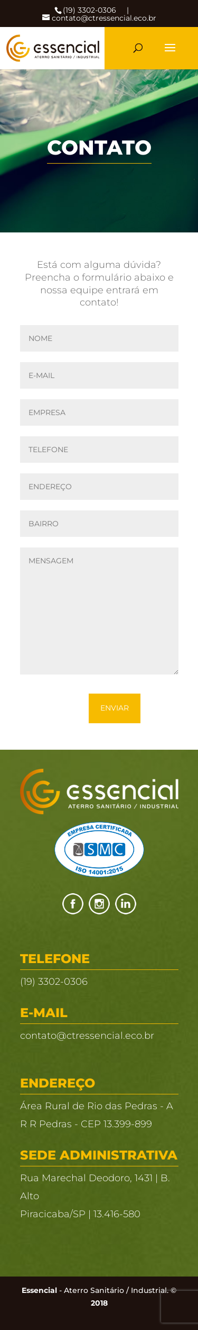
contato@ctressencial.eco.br (87, 1035)
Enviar (114, 708)
